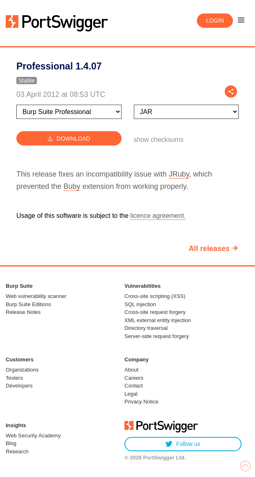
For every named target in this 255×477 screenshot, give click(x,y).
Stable (26, 80)
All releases (209, 248)
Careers (133, 378)
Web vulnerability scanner (36, 296)
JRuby (179, 174)
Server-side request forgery (156, 336)
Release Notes (23, 312)
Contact (133, 386)
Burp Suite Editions (28, 304)
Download (68, 138)
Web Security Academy (33, 435)
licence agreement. (157, 215)
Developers (19, 386)
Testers (14, 378)
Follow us (182, 444)
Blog (11, 443)
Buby (71, 186)
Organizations (22, 370)
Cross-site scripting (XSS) (154, 296)
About (131, 370)
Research (17, 451)
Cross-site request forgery (155, 312)
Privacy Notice (141, 402)
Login (215, 20)
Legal (131, 394)
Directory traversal (145, 328)
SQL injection (140, 304)
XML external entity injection (157, 320)
